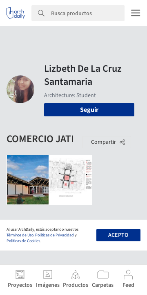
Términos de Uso (20, 235)
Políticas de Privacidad (54, 235)
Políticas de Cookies (23, 241)
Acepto (118, 235)
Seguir (89, 109)
